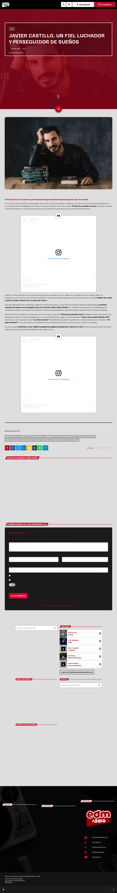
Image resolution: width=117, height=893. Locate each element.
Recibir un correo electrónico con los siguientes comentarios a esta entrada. (33, 576)
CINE (11, 29)
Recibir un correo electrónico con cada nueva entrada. (27, 580)
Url (10, 565)
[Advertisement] (58, 75)
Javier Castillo (89, 437)
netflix (36, 440)
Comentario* (12, 540)
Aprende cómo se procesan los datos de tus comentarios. (56, 605)
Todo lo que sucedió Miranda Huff (64, 440)
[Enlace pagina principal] (6, 4)
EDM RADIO (16, 431)
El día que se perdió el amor (17, 437)
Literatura (26, 440)
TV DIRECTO (104, 4)
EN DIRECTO (83, 4)
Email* (64, 555)
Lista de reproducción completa (77, 672)
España (77, 437)
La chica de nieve (12, 440)
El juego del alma (65, 437)
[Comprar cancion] (99, 633)
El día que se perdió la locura (43, 437)
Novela (45, 440)
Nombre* (11, 555)
